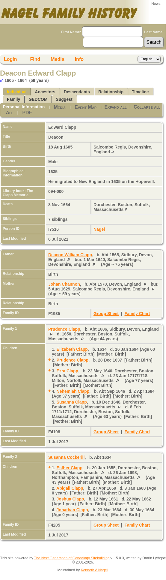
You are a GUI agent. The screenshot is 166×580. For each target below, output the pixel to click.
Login (10, 59)
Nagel (99, 229)
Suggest (64, 99)
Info (79, 59)
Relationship (110, 91)
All (9, 112)
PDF (27, 112)
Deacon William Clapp (70, 254)
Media (57, 59)
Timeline (140, 91)
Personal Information (24, 106)
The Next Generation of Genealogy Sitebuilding (72, 558)
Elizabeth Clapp (72, 349)
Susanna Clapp (72, 402)
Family (13, 99)
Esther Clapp (69, 467)
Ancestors (45, 91)
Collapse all (147, 107)
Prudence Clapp (64, 329)
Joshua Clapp (70, 499)
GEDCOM (37, 99)
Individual (16, 91)
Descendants (77, 91)
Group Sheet (106, 313)
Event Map (85, 107)
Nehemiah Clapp (73, 391)
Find (35, 59)
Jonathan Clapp (72, 509)
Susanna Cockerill (66, 457)
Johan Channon (64, 284)
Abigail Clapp (69, 488)
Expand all (115, 107)
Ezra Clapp (67, 370)
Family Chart (137, 313)
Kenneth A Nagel (94, 570)
